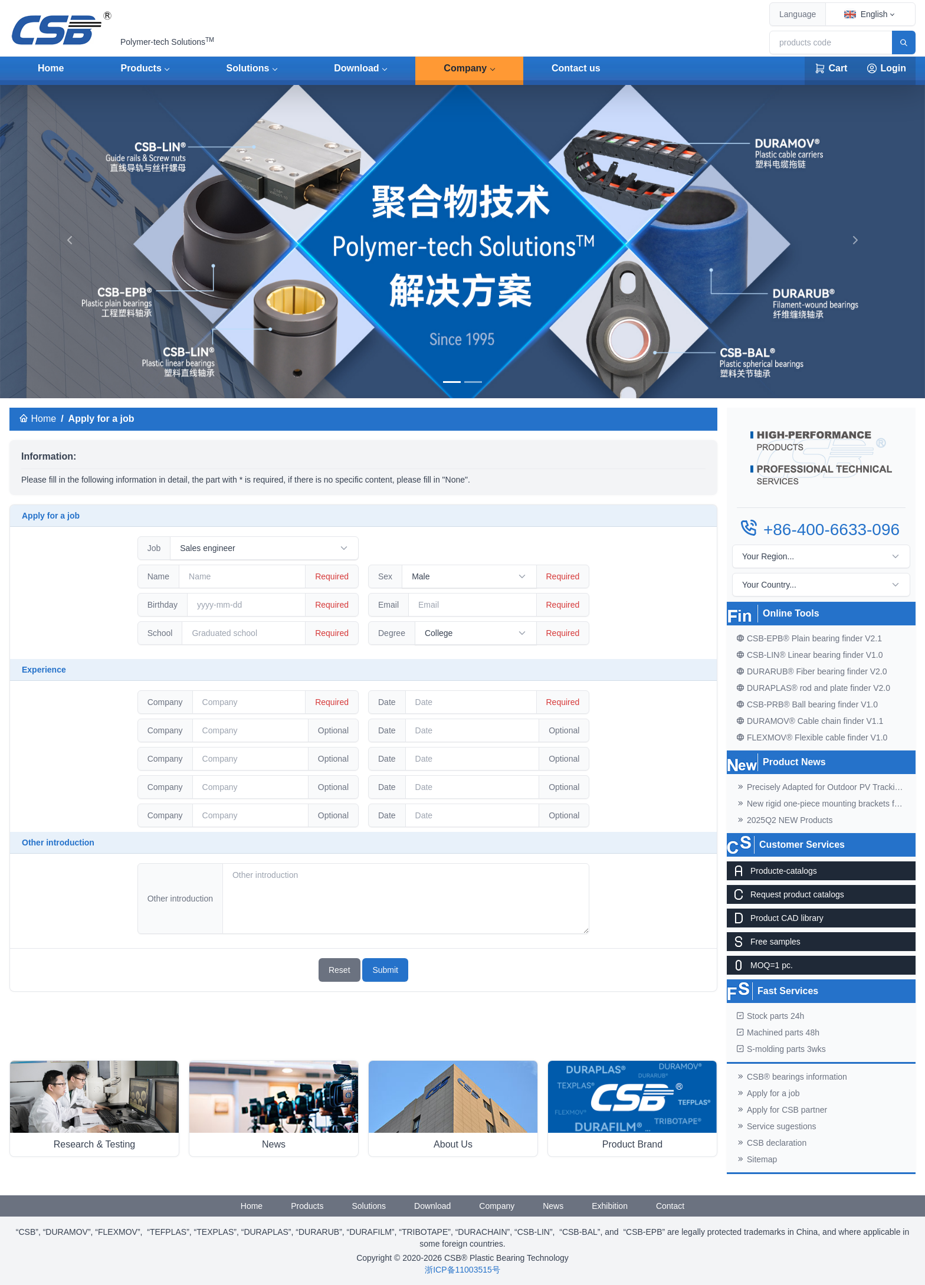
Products (140, 68)
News (553, 1206)
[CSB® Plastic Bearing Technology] (62, 28)
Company (465, 68)
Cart (830, 68)
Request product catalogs (785, 894)
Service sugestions (776, 1126)
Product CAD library (775, 918)
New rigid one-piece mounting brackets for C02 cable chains (826, 803)
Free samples (764, 942)
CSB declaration (771, 1143)
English (866, 14)
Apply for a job (768, 1093)
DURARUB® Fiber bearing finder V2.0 (811, 671)
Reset (339, 970)
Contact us (576, 68)
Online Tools (791, 613)
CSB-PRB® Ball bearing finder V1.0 (807, 704)
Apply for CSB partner (781, 1109)
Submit (385, 970)
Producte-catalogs (772, 871)
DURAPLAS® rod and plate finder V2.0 (813, 688)
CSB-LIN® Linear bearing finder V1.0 (809, 655)
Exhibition (610, 1206)
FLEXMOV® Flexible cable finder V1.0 (811, 737)
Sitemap (756, 1159)
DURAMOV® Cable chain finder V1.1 (809, 721)
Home (51, 68)
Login (886, 68)
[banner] (452, 382)
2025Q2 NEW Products (784, 820)
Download (356, 68)
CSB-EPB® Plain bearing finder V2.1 (809, 638)
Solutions (248, 68)
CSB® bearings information (791, 1076)
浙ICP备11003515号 (462, 1269)
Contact (670, 1206)
